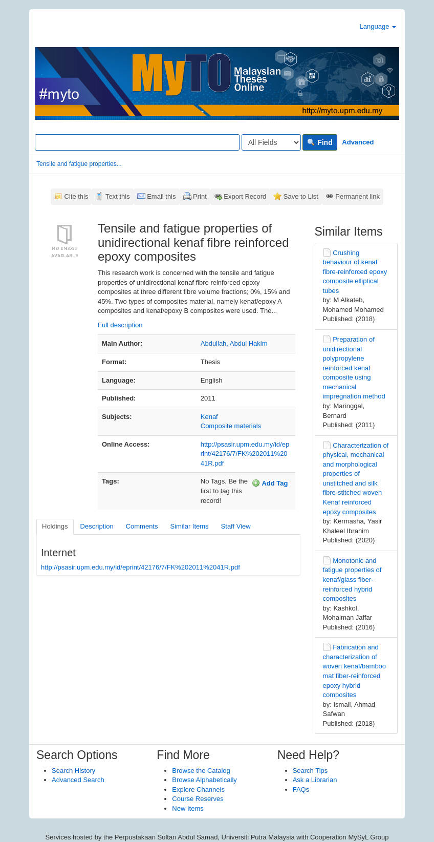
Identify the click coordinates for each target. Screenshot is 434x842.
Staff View (236, 526)
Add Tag (270, 483)
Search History (73, 770)
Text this (117, 196)
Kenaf (209, 416)
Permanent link (357, 196)
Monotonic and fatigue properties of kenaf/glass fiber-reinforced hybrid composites (352, 579)
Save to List (301, 196)
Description (97, 526)
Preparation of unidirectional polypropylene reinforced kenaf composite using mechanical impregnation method (354, 367)
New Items (187, 808)
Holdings (55, 526)
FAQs (301, 789)
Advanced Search (78, 780)
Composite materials (231, 426)
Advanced (358, 142)
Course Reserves (197, 799)
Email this (161, 196)
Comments (142, 526)
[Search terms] (137, 142)
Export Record (245, 196)
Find (319, 142)
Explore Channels (198, 789)
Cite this (76, 196)
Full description (120, 325)
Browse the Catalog (201, 770)
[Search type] (271, 142)
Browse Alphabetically (204, 780)
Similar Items (189, 526)
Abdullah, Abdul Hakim (234, 343)
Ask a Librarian (315, 780)
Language (378, 26)
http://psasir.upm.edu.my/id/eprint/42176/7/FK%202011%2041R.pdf (245, 453)
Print (200, 196)
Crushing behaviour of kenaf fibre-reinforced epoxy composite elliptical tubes (355, 271)
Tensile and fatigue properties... (79, 163)
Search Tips (310, 770)
